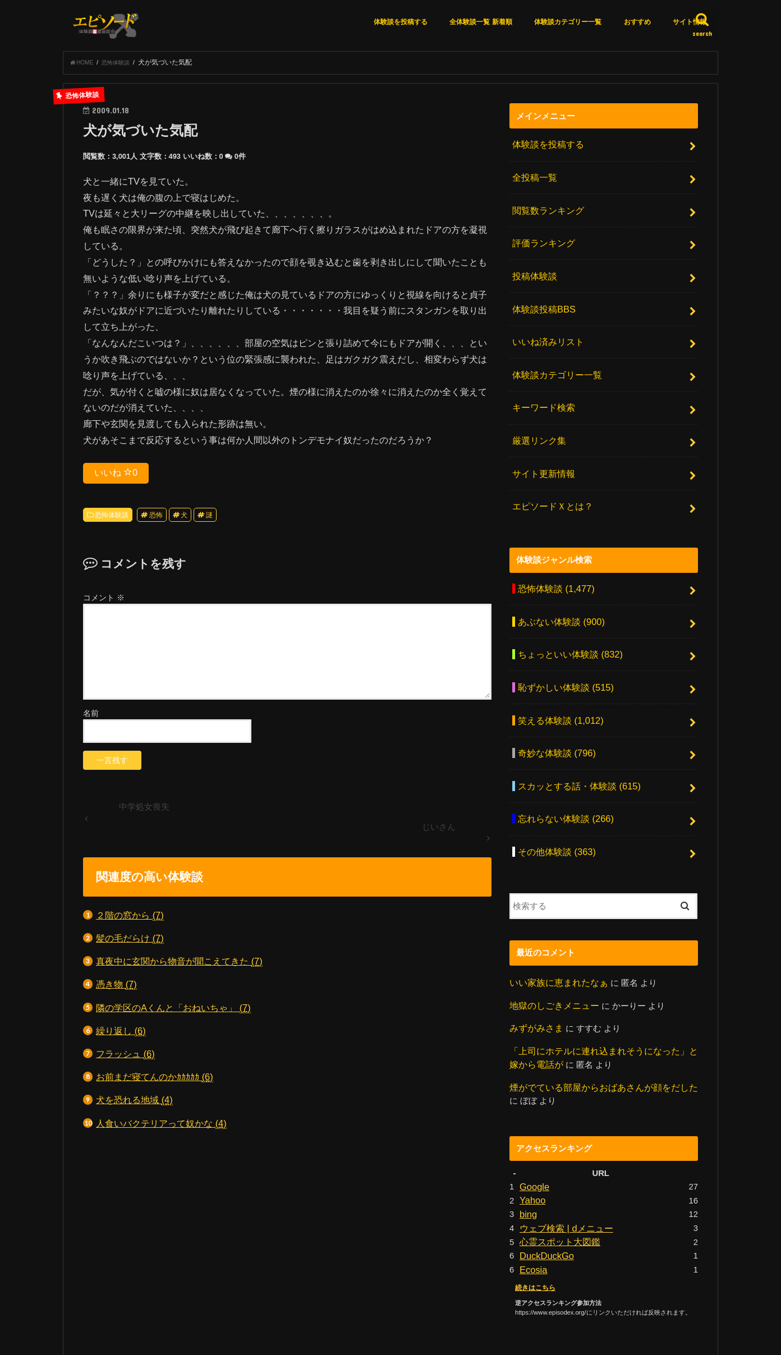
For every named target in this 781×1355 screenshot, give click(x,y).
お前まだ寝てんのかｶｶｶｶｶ (154, 1080)
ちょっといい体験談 (566, 611)
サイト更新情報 (541, 443)
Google (533, 1113)
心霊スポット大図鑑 (557, 1163)
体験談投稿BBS (541, 294)
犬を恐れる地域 (134, 1103)
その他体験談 (553, 788)
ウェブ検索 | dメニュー (563, 1150)
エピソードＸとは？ (549, 472)
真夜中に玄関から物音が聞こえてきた (179, 964)
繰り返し (121, 1034)
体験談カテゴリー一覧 (567, 22)
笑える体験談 (556, 670)
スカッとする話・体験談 (574, 729)
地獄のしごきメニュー (551, 938)
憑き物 (116, 987)
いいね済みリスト (545, 324)
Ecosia (532, 1187)
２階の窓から (130, 918)
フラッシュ (125, 1057)
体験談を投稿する (401, 22)
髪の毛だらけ (130, 941)
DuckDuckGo (544, 1175)
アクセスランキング (341, 1305)
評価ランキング (541, 235)
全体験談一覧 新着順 (480, 22)
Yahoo (531, 1125)
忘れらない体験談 (562, 759)
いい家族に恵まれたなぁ (555, 917)
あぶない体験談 (557, 581)
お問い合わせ (499, 1305)
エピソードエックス (596, 1337)
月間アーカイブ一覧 (425, 1305)
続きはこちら (533, 1204)
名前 (91, 716)
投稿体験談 (533, 264)
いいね (115, 476)
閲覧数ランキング (545, 205)
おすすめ (637, 22)
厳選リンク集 (537, 413)
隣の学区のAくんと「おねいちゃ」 (173, 1011)
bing (527, 1137)
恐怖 (156, 518)
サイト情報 (689, 22)
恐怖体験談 (111, 518)
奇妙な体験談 (553, 700)
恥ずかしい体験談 (562, 640)
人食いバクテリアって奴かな (161, 1127)
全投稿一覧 (533, 176)
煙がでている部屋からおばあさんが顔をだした (597, 1015)
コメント (104, 600)
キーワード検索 (541, 383)
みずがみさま (534, 960)
